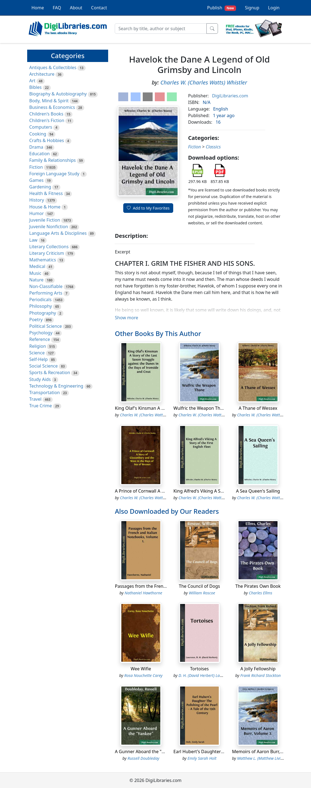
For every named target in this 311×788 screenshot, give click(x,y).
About (76, 8)
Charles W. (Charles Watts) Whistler (203, 82)
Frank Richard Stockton (260, 675)
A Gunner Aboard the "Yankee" (146, 752)
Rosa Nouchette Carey (143, 675)
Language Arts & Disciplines (58, 233)
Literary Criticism (46, 253)
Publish (221, 8)
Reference (39, 339)
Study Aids (40, 379)
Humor (36, 213)
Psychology (41, 333)
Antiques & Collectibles (53, 67)
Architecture (42, 74)
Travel (35, 399)
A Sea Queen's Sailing (258, 491)
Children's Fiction (47, 120)
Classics (213, 147)
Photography (42, 313)
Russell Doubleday (143, 758)
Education (39, 154)
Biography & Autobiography (58, 94)
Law (33, 240)
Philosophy (40, 306)
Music (35, 273)
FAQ (57, 8)
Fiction (36, 167)
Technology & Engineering (56, 386)
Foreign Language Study (54, 174)
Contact (99, 8)
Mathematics (42, 260)
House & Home (45, 207)
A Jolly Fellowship (258, 669)
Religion (37, 346)
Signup (252, 8)
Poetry (36, 320)
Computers (40, 127)
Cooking (37, 134)
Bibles (35, 87)
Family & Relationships (52, 160)
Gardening (40, 187)
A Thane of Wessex (258, 408)
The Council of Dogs (199, 586)
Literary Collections (49, 247)
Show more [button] (126, 318)
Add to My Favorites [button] (148, 208)
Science (37, 353)
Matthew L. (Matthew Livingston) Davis (270, 758)
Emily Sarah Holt (201, 758)
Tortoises (199, 669)
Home (38, 8)
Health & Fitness (46, 193)
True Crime (40, 406)
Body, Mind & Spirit (49, 101)
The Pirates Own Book (258, 586)
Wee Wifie (141, 669)
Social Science (43, 366)
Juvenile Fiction (44, 220)
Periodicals (40, 299)
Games (36, 180)
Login (274, 8)
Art (32, 81)
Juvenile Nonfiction (48, 227)
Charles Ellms (260, 592)
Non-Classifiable (46, 286)
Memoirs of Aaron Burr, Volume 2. (266, 752)
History (36, 200)
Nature (36, 280)
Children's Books (46, 114)
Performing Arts (45, 293)
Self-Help (38, 359)
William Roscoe (202, 592)
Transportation (44, 392)
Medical (37, 266)
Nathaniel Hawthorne (143, 592)
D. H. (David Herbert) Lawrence (205, 675)
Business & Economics (52, 107)
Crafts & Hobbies (46, 140)
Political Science (45, 326)
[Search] (161, 28)
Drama (36, 147)
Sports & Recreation (49, 372)
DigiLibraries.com (230, 96)
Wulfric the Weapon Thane (200, 408)
